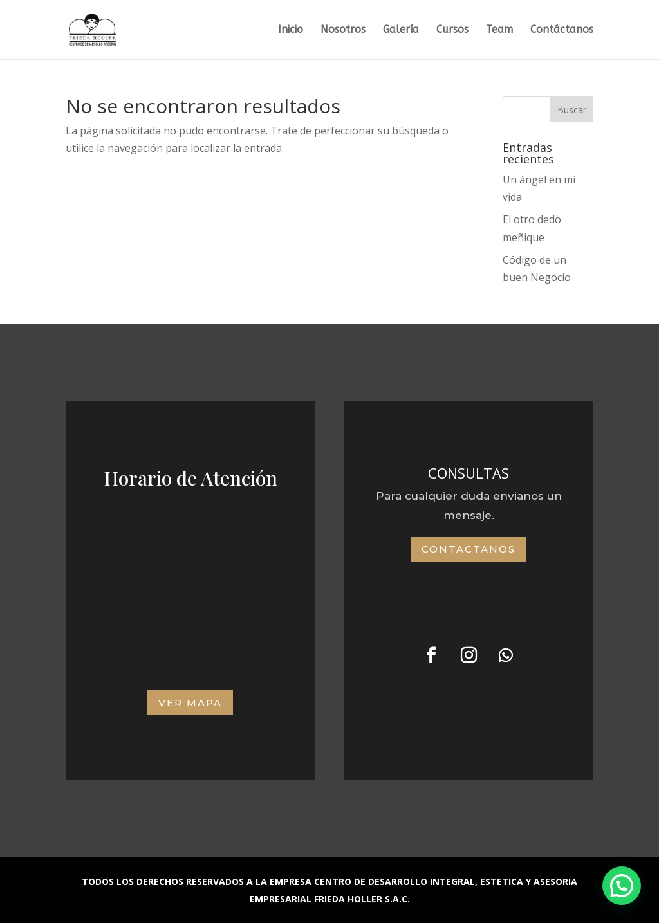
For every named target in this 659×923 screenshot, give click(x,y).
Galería (401, 30)
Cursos (452, 30)
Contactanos (468, 549)
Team (499, 30)
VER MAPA (190, 703)
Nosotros (343, 30)
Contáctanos (561, 30)
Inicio (290, 30)
